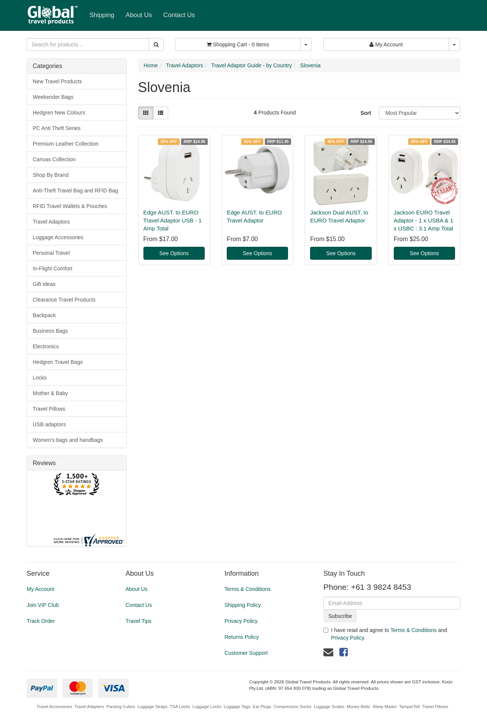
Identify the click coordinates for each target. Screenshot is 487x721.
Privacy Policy (241, 621)
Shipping (101, 15)
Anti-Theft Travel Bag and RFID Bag (75, 190)
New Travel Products (57, 81)
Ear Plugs (262, 706)
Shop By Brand (50, 175)
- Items (238, 44)
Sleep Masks (384, 706)
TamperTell (409, 706)
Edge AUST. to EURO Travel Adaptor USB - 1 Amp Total (172, 220)
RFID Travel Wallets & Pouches (70, 206)
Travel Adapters (89, 706)
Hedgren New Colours (59, 113)
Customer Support (246, 653)
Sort (365, 113)
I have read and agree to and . (385, 634)
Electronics (46, 346)
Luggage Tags (237, 706)
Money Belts (358, 706)
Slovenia (310, 65)
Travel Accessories (54, 706)
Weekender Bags (53, 97)
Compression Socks (292, 706)
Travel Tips (138, 621)
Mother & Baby (50, 393)
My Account (40, 589)
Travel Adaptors (51, 222)
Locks (40, 378)
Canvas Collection (54, 159)
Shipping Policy (242, 605)
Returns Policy (241, 637)
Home (151, 65)
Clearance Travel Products (64, 300)
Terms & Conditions (247, 589)
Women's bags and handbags (68, 440)
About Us (139, 15)
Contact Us (179, 15)
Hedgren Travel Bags (58, 362)
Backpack (44, 315)
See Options (174, 253)
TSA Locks (180, 706)
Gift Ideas (44, 284)
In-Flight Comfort (52, 268)
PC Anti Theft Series (57, 128)
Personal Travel (51, 253)
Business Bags (50, 331)
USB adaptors (49, 424)
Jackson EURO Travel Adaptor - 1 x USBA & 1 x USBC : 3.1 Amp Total (424, 220)
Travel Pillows (49, 409)
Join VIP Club (43, 605)
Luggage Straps (152, 706)
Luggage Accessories (58, 237)
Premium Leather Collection (66, 144)
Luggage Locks (207, 706)
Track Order (41, 621)
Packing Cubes (121, 706)
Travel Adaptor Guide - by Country (251, 65)
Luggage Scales (329, 706)
